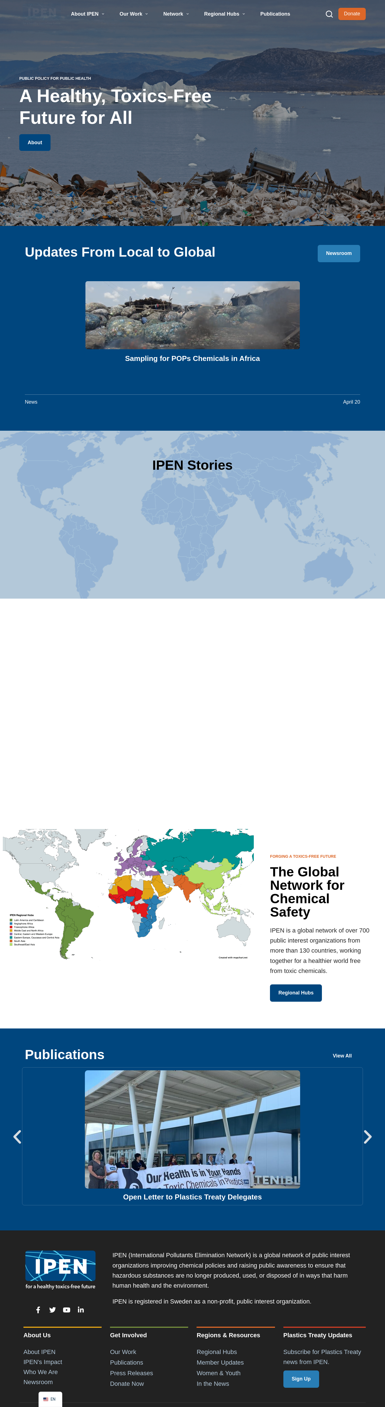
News (31, 402)
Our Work (134, 14)
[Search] (329, 14)
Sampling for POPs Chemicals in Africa (192, 358)
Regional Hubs (225, 14)
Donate (352, 13)
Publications (275, 14)
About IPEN (88, 14)
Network (176, 14)
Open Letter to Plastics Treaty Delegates (192, 1197)
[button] (17, 1136)
